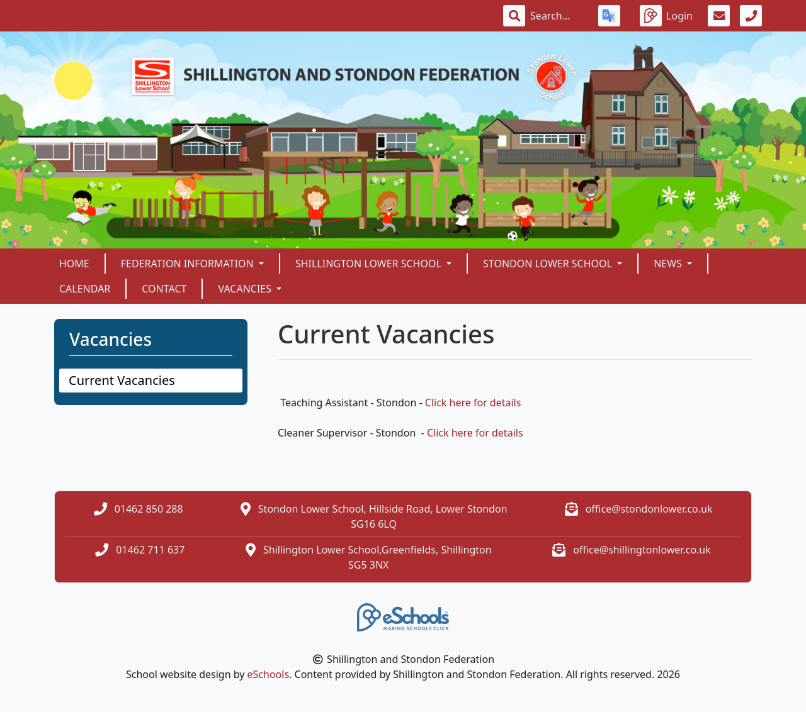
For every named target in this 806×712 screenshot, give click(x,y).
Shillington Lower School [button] (369, 263)
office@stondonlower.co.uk (649, 509)
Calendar (84, 289)
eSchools (268, 674)
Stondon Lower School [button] (549, 263)
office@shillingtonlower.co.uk (642, 550)
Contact (164, 289)
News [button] (669, 263)
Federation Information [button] (188, 263)
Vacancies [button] (246, 289)
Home (74, 263)
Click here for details (473, 402)
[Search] (556, 15)
